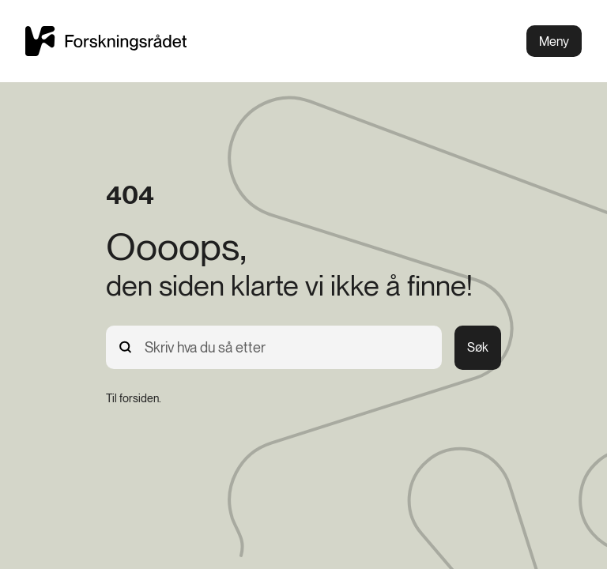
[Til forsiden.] (133, 398)
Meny (554, 41)
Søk (477, 347)
